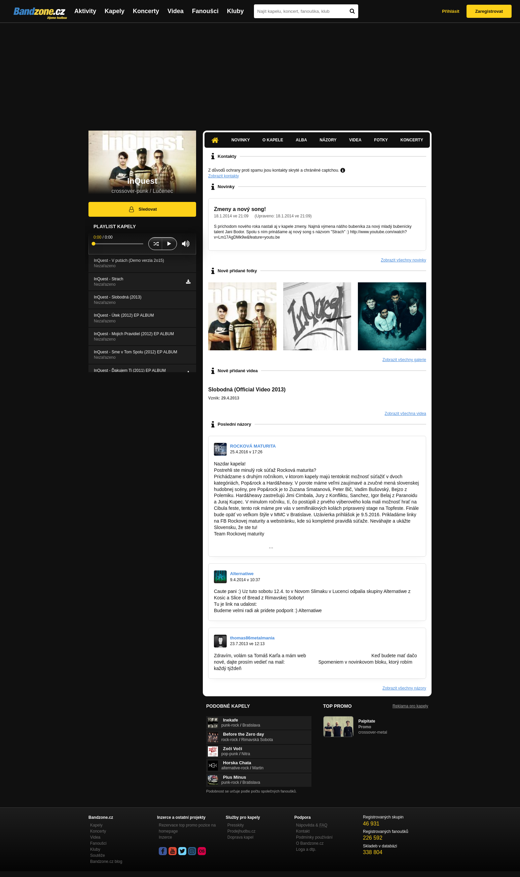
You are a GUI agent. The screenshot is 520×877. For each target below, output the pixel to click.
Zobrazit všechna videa (405, 413)
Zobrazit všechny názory (404, 688)
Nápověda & (311, 825)
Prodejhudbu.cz (241, 831)
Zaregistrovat (489, 11)
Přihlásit (450, 11)
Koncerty (146, 11)
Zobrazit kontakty (223, 176)
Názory (328, 140)
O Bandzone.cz (310, 843)
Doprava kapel (240, 837)
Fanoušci (205, 11)
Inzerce (165, 837)
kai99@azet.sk (301, 662)
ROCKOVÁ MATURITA (253, 446)
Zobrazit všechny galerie (404, 359)
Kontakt (303, 831)
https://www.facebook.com (241, 546)
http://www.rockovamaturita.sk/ (246, 540)
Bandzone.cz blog (106, 861)
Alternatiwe (242, 573)
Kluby (235, 11)
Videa (176, 11)
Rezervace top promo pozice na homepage (187, 828)
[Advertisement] (260, 73)
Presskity (235, 825)
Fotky (381, 140)
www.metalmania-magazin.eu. (338, 655)
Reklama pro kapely (410, 706)
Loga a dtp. (306, 849)
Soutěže (97, 855)
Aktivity (85, 11)
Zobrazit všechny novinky (403, 260)
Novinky (240, 140)
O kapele (272, 140)
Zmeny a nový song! (240, 209)
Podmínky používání (314, 837)
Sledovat (142, 209)
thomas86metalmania (252, 637)
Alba (301, 140)
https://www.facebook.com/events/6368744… (305, 604)
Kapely (114, 11)
